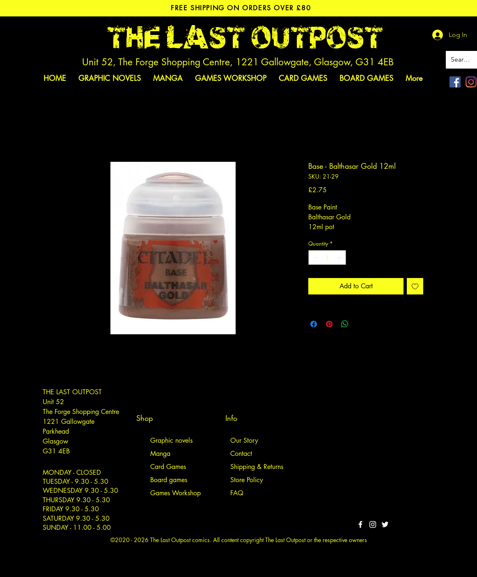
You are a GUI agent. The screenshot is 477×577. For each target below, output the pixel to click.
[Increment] (340, 257)
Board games (168, 480)
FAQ (236, 493)
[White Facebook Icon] (360, 524)
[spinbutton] (327, 257)
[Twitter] (385, 524)
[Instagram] (471, 81)
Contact (241, 453)
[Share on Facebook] (314, 324)
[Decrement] (314, 257)
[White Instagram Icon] (372, 524)
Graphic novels (171, 440)
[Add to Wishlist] (415, 286)
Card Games (168, 466)
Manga (160, 453)
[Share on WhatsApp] (345, 324)
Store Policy (246, 480)
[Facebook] (455, 81)
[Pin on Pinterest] (329, 324)
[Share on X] (360, 324)
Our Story (244, 440)
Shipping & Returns (256, 466)
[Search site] (462, 60)
